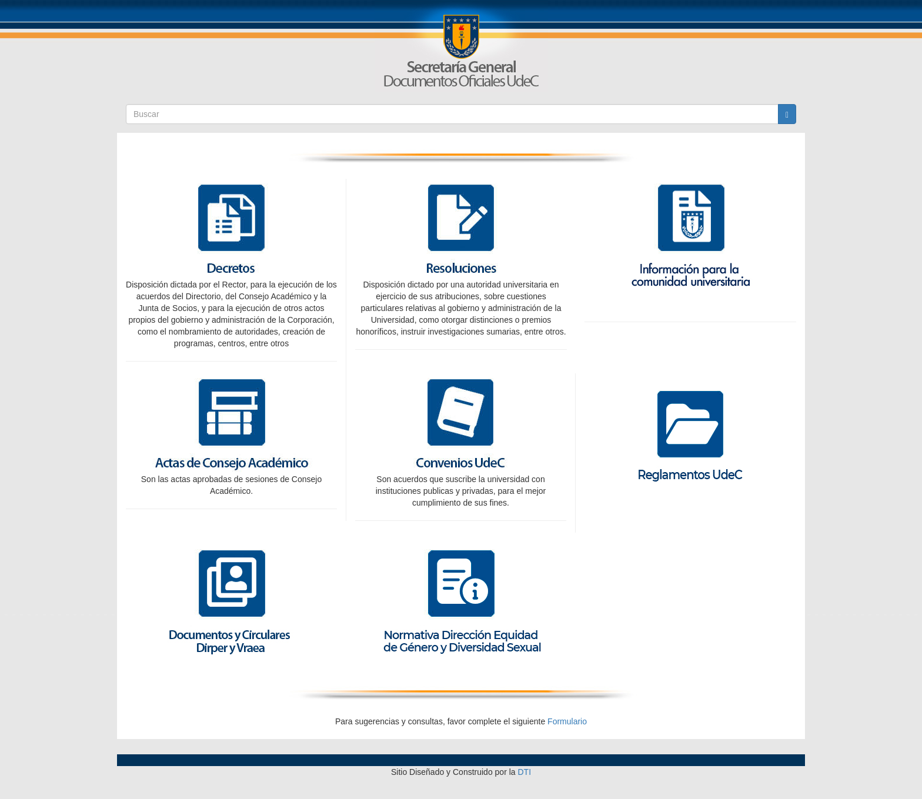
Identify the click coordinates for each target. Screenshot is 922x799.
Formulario (567, 721)
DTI (525, 772)
